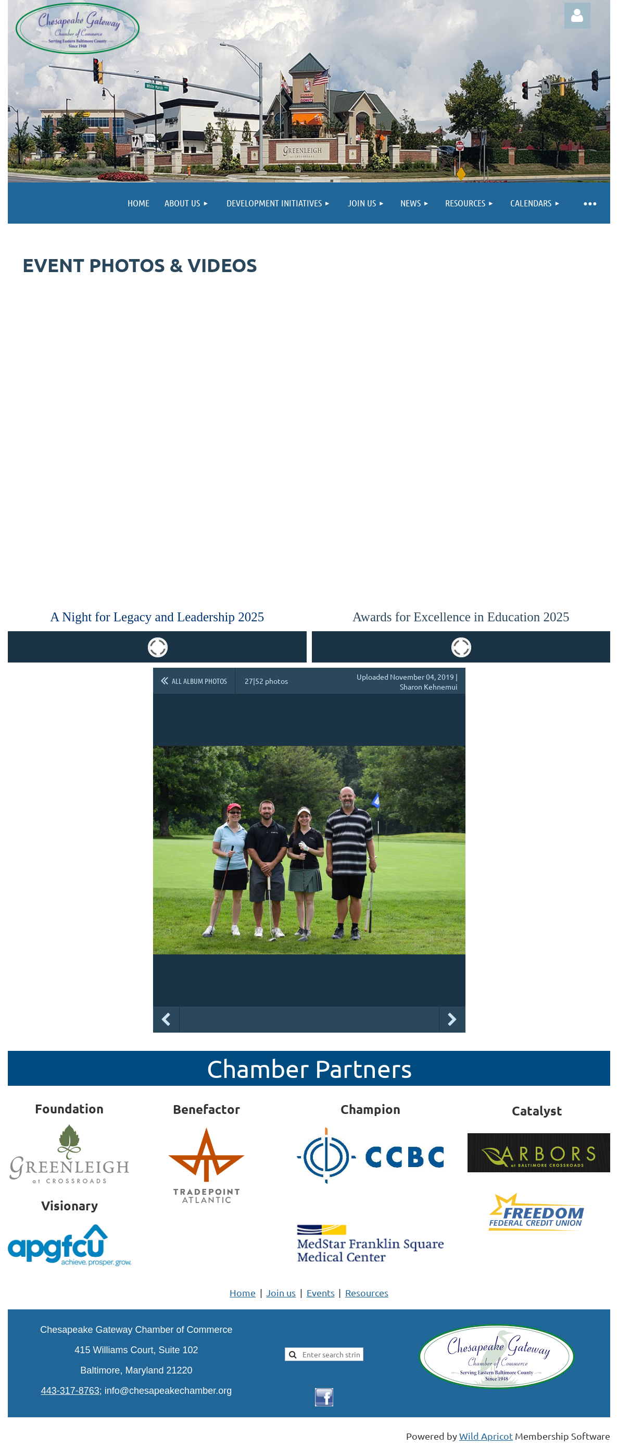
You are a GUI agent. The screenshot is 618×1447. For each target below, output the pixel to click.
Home (243, 1292)
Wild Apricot (486, 1435)
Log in (577, 16)
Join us (281, 1292)
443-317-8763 (70, 1390)
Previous (166, 1020)
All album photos (199, 680)
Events (321, 1292)
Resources (366, 1292)
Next (452, 1020)
